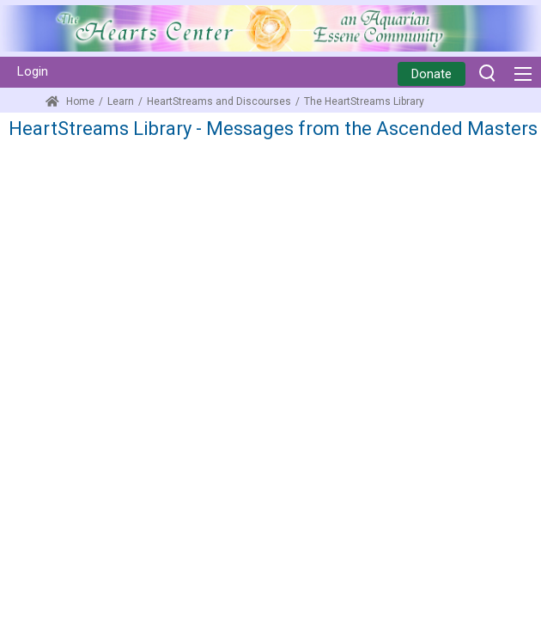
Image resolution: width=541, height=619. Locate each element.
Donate (431, 74)
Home (70, 101)
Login (32, 71)
